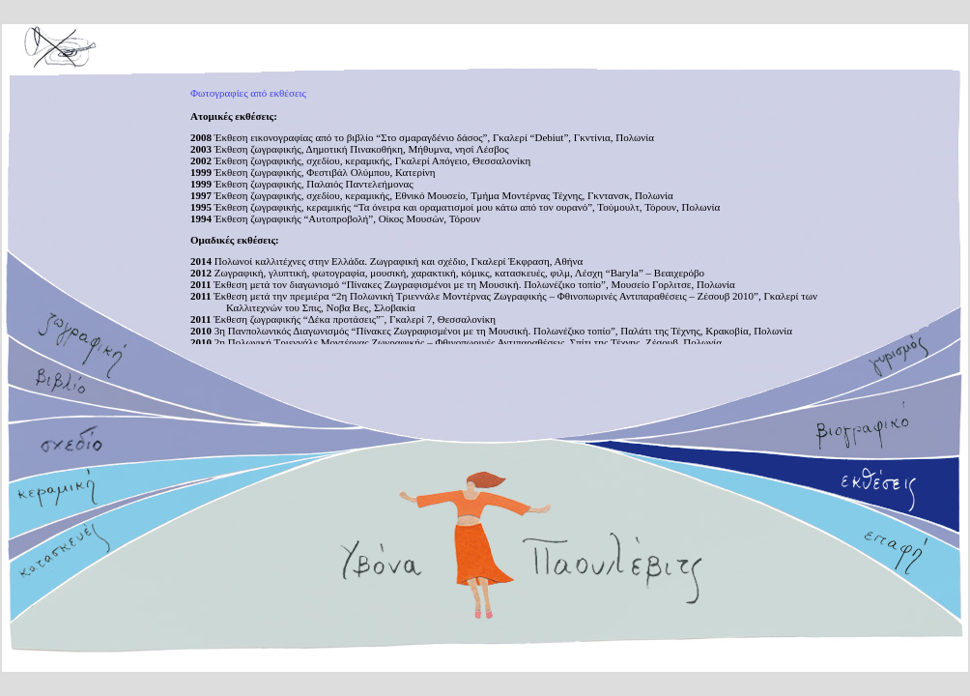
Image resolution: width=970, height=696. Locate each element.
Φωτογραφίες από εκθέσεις (248, 93)
